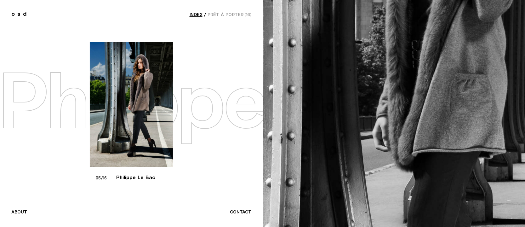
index (196, 15)
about (19, 212)
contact (240, 212)
